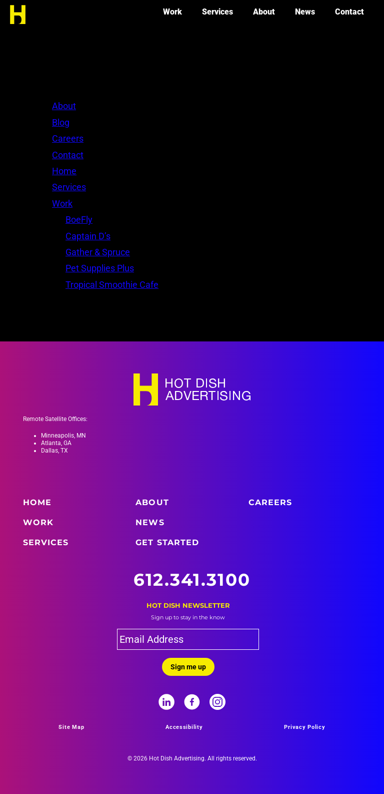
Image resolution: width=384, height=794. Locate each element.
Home (64, 171)
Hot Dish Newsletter (188, 605)
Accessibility (184, 727)
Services (217, 12)
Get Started (167, 542)
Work (172, 12)
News (305, 12)
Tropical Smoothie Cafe (112, 284)
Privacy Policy (304, 727)
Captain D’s (88, 236)
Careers (68, 138)
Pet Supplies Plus (100, 268)
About (264, 12)
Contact (349, 12)
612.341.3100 (192, 579)
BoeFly (79, 219)
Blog (61, 122)
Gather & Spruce (98, 252)
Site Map (71, 727)
